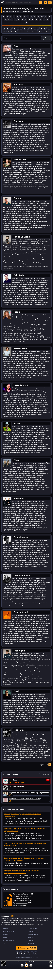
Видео (5, 937)
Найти (40, 2)
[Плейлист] (50, 965)
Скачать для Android (27, 948)
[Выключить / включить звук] (50, 962)
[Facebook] (32, 953)
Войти (45, 2)
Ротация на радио (8, 931)
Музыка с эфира (33, 934)
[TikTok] (17, 953)
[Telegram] (21, 953)
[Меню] (50, 2)
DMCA (36, 957)
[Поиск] (23, 2)
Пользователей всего (20, 894)
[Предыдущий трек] (22, 965)
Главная (5, 928)
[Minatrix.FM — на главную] (2, 2)
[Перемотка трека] (31, 795)
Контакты (31, 943)
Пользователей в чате (20, 896)
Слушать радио (18, 783)
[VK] (35, 953)
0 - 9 (47, 31)
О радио (30, 931)
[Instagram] (28, 953)
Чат (4, 943)
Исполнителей (18, 905)
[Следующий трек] (30, 965)
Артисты (30, 937)
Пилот (15, 780)
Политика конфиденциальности (23, 957)
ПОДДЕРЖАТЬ (32, 928)
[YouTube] (24, 953)
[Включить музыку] (26, 965)
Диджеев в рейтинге (20, 903)
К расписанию (45, 774)
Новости (30, 940)
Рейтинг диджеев (8, 940)
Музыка (5, 934)
